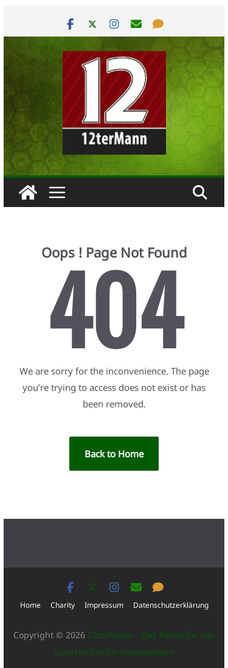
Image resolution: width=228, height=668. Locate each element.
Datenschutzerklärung (171, 605)
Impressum (104, 605)
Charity (62, 605)
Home (30, 605)
